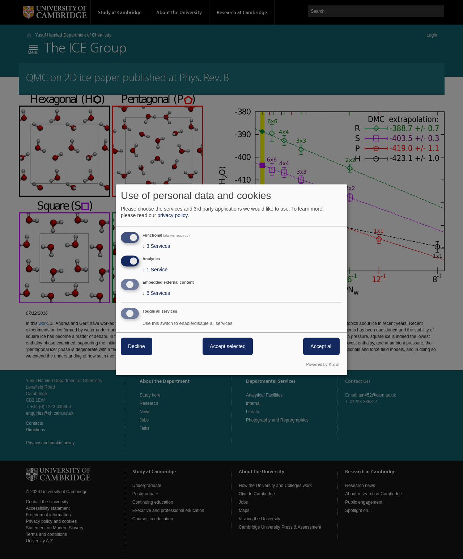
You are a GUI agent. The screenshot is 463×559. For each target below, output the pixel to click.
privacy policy (172, 216)
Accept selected (228, 346)
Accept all (321, 346)
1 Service (155, 270)
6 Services (156, 293)
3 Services (156, 246)
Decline (136, 346)
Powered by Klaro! (322, 364)
